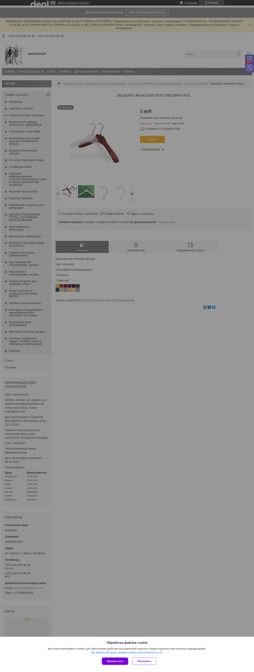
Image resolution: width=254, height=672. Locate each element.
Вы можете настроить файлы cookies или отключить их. (125, 652)
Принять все (115, 661)
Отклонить (144, 661)
